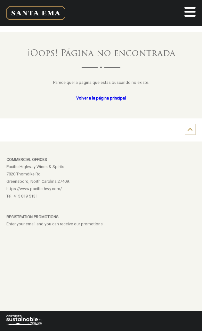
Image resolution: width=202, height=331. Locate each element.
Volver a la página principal (101, 98)
